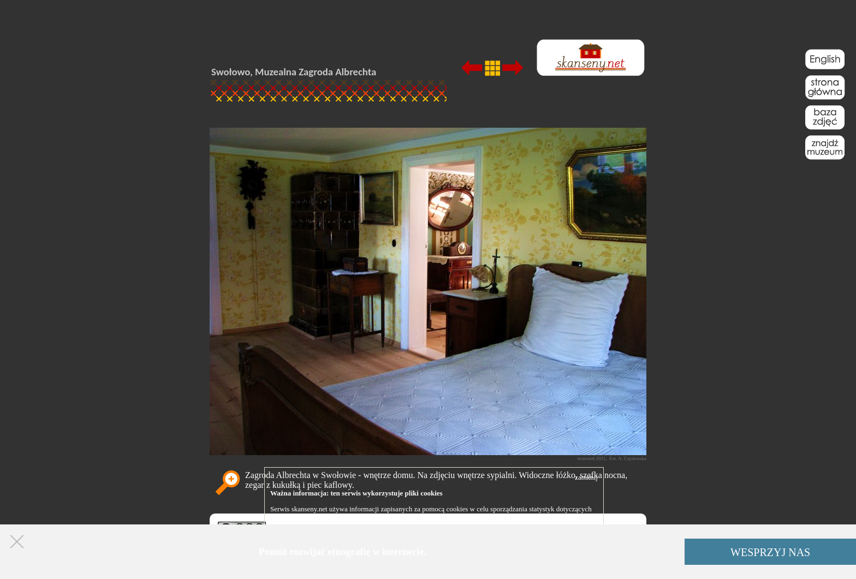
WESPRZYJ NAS (770, 552)
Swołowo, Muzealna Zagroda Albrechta (293, 71)
